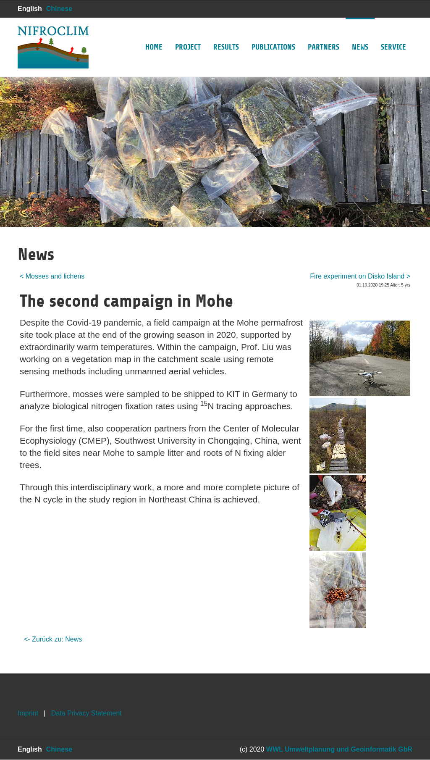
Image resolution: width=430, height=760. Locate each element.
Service (393, 34)
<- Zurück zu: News (53, 639)
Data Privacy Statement (86, 713)
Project (188, 34)
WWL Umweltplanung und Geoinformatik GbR (339, 749)
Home (154, 34)
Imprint (28, 713)
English (30, 8)
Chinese (59, 8)
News (360, 34)
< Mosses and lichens (52, 276)
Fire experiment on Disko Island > (360, 276)
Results (226, 34)
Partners (324, 34)
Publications (273, 34)
